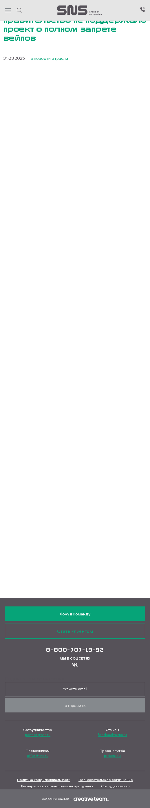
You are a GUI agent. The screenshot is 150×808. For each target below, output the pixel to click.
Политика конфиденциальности (43, 779)
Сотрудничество (115, 786)
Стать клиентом (75, 631)
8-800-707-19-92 (75, 650)
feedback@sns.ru (112, 735)
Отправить (75, 705)
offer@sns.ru (37, 755)
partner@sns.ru (37, 735)
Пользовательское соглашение (105, 779)
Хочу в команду (75, 614)
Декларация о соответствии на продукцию (57, 786)
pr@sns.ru (112, 755)
